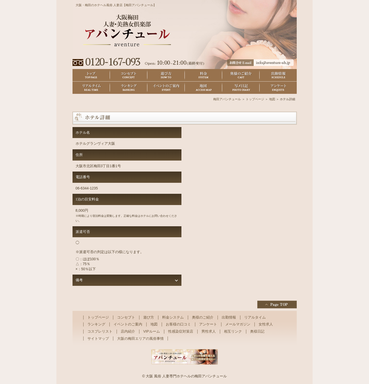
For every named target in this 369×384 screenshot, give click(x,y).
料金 (203, 75)
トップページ (255, 99)
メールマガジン (237, 324)
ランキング (128, 88)
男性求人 (208, 331)
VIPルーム (151, 331)
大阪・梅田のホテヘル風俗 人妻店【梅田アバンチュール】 (116, 5)
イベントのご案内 (166, 88)
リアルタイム (91, 88)
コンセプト (128, 75)
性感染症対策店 (180, 331)
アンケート (278, 88)
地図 (203, 88)
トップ (91, 75)
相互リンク (233, 331)
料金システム (173, 317)
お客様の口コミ (178, 324)
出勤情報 (278, 75)
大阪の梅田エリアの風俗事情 (140, 338)
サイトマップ (98, 338)
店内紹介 (128, 331)
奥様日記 (241, 88)
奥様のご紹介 (241, 75)
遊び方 (166, 75)
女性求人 (266, 324)
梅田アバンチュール (227, 99)
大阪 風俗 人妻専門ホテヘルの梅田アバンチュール (186, 376)
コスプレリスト (99, 331)
